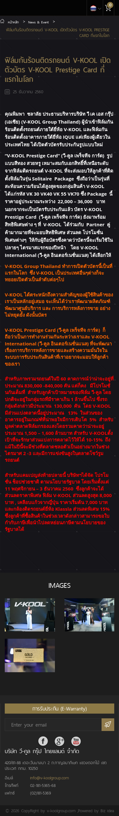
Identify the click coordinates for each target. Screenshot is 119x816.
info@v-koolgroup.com (49, 778)
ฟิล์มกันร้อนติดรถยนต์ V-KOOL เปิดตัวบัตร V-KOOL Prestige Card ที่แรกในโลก (57, 32)
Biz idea (107, 810)
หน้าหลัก (9, 22)
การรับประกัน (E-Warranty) (59, 708)
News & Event (38, 22)
